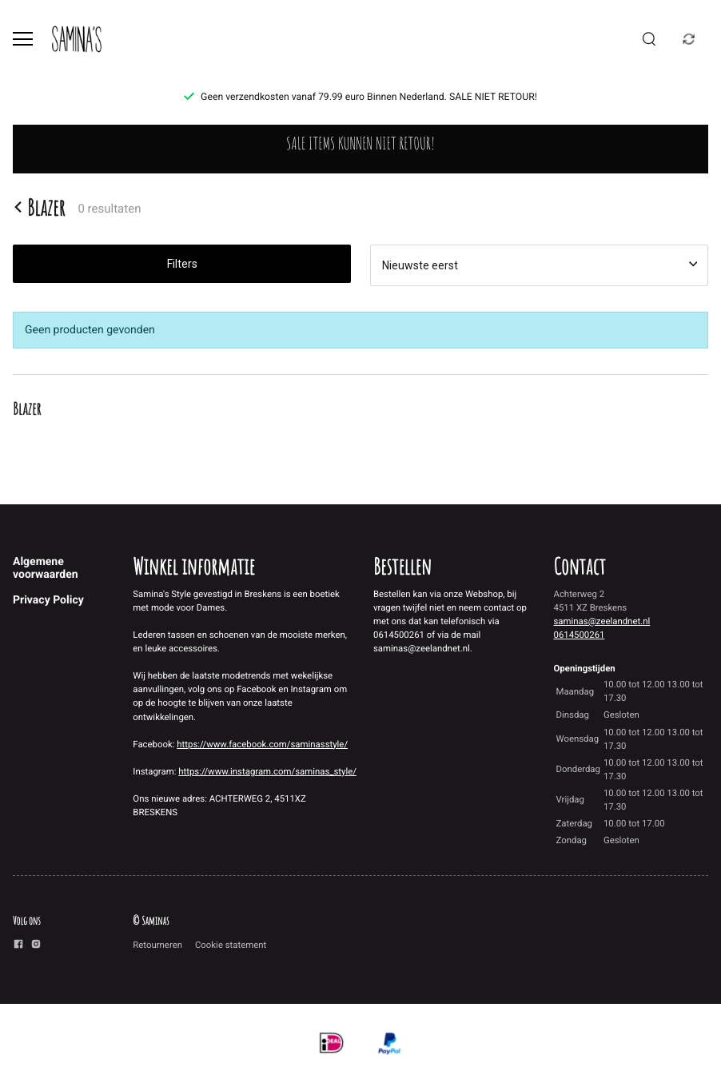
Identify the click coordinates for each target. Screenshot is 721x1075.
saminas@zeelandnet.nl (602, 621)
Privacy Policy (48, 600)
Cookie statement (230, 944)
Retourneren (157, 944)
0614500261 (579, 634)
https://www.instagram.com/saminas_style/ (267, 771)
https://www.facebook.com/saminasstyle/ (262, 744)
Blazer (39, 207)
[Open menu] (23, 39)
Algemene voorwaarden (45, 568)
